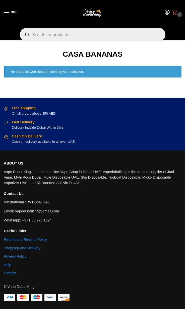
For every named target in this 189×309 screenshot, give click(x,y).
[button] (175, 13)
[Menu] (11, 13)
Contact (10, 273)
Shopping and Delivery (22, 248)
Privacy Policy (15, 256)
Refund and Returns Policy (25, 240)
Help (7, 265)
